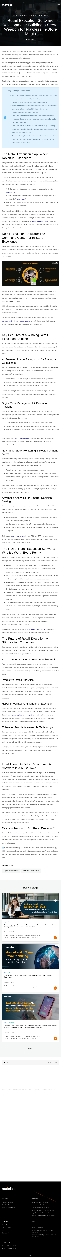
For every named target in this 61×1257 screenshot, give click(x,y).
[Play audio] (4, 1063)
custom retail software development (16, 321)
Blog (3, 1230)
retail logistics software (36, 629)
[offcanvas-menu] (58, 5)
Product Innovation (8, 1202)
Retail (9, 922)
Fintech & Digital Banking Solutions (43, 1210)
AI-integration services (39, 221)
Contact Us (5, 1233)
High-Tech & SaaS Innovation (41, 1213)
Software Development (39, 15)
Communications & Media (40, 1202)
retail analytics (18, 536)
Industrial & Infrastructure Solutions (43, 1215)
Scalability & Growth (8, 1207)
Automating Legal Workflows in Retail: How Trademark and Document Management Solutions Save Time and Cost (28, 926)
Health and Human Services (40, 1207)
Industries (35, 1198)
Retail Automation (22, 438)
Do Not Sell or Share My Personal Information (42, 1231)
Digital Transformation (21, 15)
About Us (5, 1225)
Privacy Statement (37, 1225)
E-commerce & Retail (38, 1205)
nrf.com (23, 73)
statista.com (11, 192)
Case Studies (6, 1227)
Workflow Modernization (10, 1205)
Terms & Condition (38, 1227)
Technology (7, 972)
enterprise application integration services (24, 715)
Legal (5, 922)
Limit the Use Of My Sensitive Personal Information (44, 1235)
